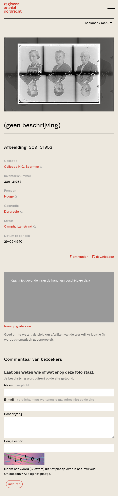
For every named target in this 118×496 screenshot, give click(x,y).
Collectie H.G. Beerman (21, 166)
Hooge (9, 196)
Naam (16, 385)
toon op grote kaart (18, 326)
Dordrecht (11, 211)
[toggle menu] (111, 7)
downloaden (103, 256)
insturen (14, 487)
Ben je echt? (13, 444)
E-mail (49, 399)
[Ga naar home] (13, 7)
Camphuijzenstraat (18, 226)
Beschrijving (13, 414)
